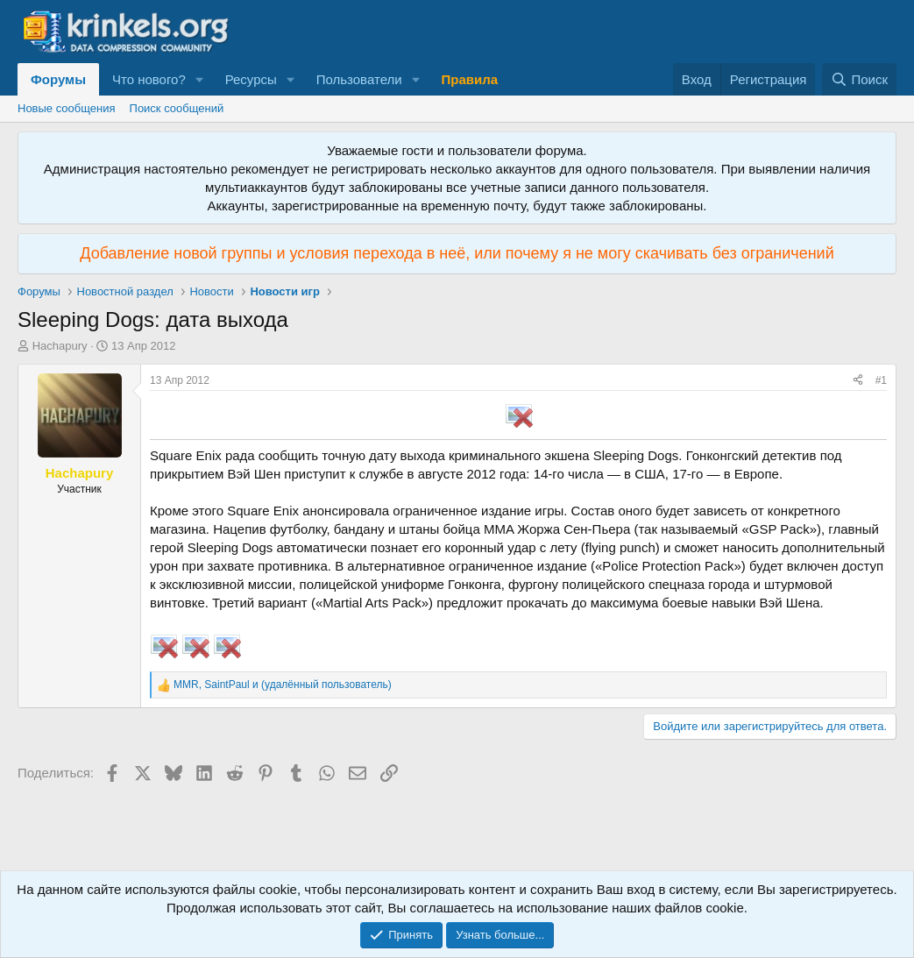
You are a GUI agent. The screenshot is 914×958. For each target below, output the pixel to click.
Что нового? (149, 79)
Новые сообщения (67, 108)
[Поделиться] (858, 381)
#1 (881, 380)
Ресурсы (251, 79)
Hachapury (60, 345)
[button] (200, 79)
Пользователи (359, 79)
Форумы (58, 79)
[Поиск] (859, 79)
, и (283, 684)
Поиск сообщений (177, 108)
